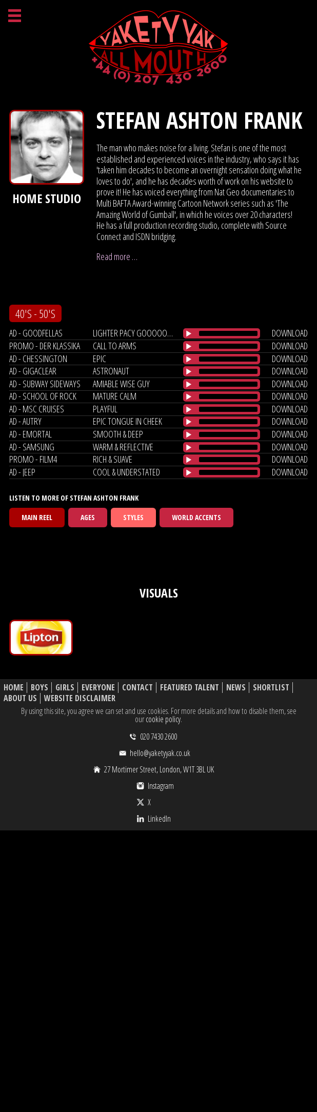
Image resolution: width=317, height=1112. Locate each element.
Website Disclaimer (79, 698)
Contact (137, 687)
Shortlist (271, 687)
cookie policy (163, 719)
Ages (88, 517)
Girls (64, 687)
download (290, 333)
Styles (133, 517)
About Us (20, 698)
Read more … (116, 256)
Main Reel (37, 517)
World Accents (196, 517)
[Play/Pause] (189, 333)
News (236, 687)
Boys (39, 687)
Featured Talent (189, 687)
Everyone (98, 687)
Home (14, 687)
